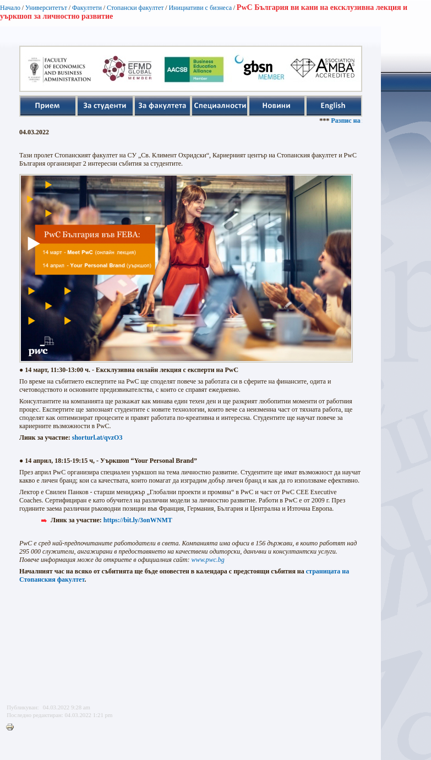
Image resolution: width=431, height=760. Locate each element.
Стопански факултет (135, 8)
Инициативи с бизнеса (200, 8)
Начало (10, 8)
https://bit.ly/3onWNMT (137, 520)
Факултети (87, 8)
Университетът (46, 8)
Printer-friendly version (13, 727)
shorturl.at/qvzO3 (97, 437)
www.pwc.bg (207, 560)
